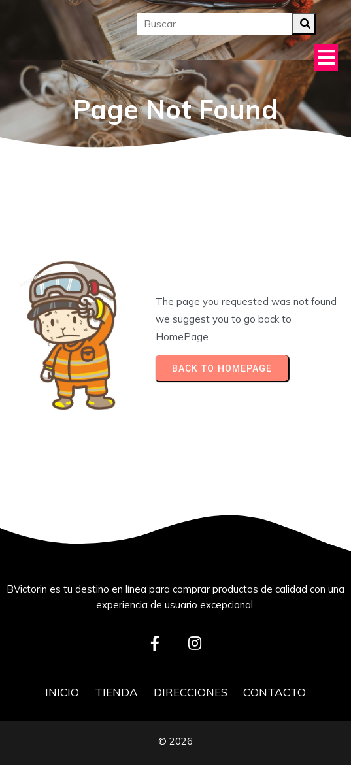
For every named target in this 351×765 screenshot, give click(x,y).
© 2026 (175, 741)
